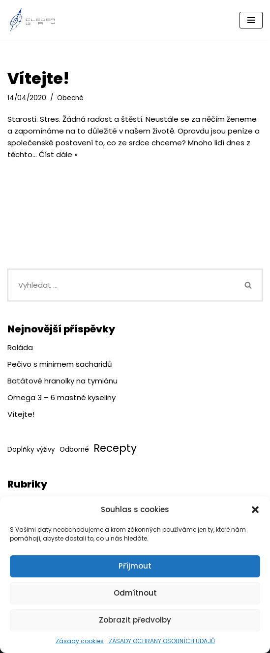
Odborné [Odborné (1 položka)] (74, 449)
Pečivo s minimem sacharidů (59, 364)
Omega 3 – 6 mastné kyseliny (61, 397)
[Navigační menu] (251, 20)
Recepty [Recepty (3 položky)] (115, 448)
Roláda (20, 347)
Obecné (70, 98)
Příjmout (135, 566)
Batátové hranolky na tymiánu (62, 381)
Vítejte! (38, 78)
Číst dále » (58, 154)
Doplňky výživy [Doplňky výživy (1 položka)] (31, 449)
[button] (255, 510)
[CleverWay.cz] (32, 20)
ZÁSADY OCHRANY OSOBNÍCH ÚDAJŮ (162, 641)
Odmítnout (135, 593)
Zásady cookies (80, 641)
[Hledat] (121, 285)
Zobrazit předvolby (135, 620)
